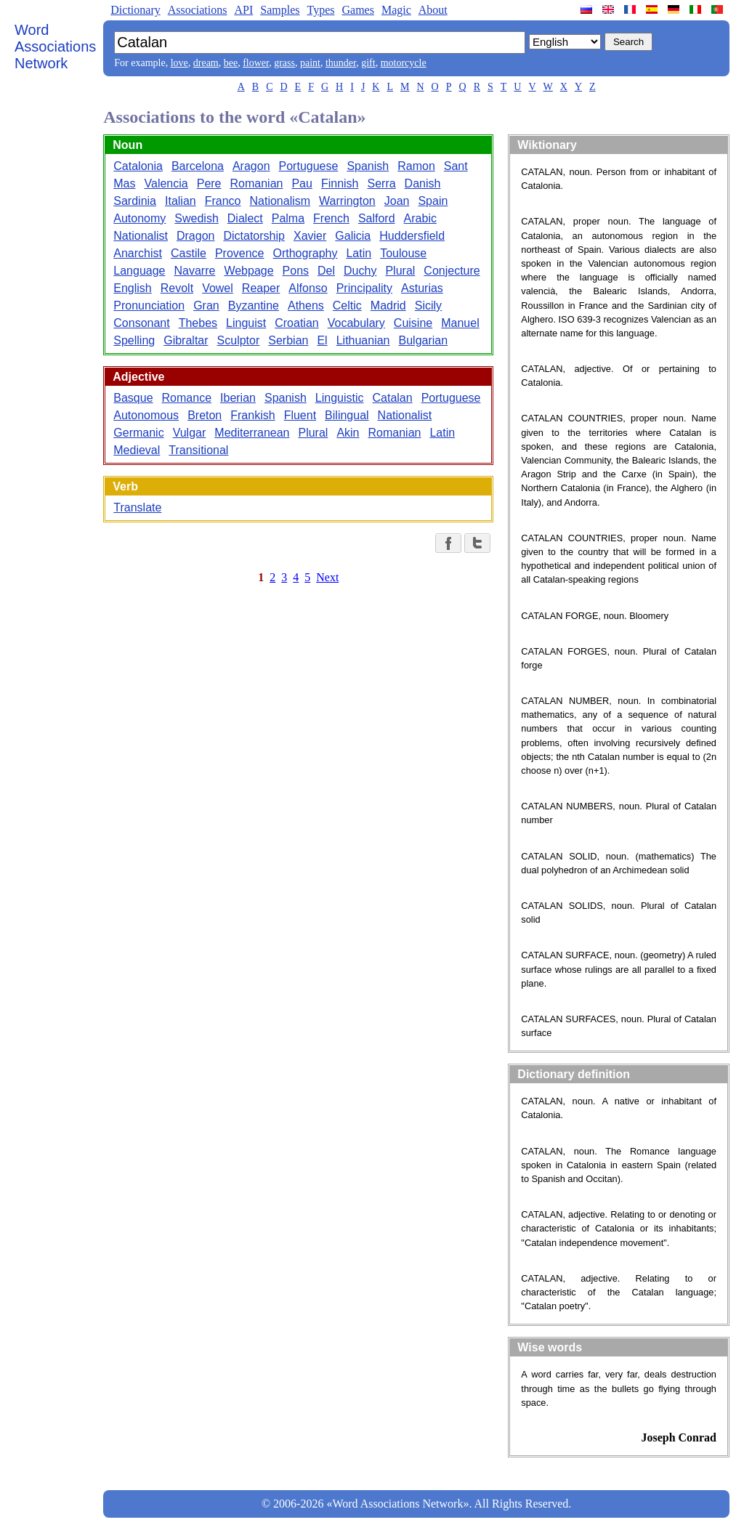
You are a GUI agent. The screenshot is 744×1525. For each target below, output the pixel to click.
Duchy (360, 270)
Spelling (134, 340)
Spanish (368, 166)
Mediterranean (251, 432)
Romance (186, 398)
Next (327, 577)
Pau (301, 183)
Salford (376, 218)
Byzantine (253, 305)
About (433, 10)
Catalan (392, 398)
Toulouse (403, 253)
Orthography (304, 253)
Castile (188, 253)
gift (368, 62)
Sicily (428, 305)
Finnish (340, 183)
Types (320, 10)
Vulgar (189, 432)
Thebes (198, 323)
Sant (456, 166)
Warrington (347, 201)
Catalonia (138, 166)
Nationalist (140, 236)
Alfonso (307, 288)
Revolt (177, 288)
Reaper (261, 288)
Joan (397, 201)
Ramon (416, 166)
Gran (206, 305)
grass (284, 62)
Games (357, 10)
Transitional (198, 450)
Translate (137, 507)
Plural (400, 270)
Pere (209, 183)
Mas (124, 183)
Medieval (136, 450)
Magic (396, 10)
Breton (204, 415)
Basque (133, 398)
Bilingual (346, 415)
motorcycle (403, 62)
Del (326, 270)
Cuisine (413, 323)
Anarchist (137, 253)
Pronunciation (149, 305)
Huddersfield (412, 236)
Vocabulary (356, 323)
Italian (180, 201)
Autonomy (139, 218)
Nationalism (279, 201)
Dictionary (135, 10)
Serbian (288, 340)
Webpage (248, 270)
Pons (296, 270)
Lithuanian (363, 340)
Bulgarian (423, 340)
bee (231, 62)
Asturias (422, 288)
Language (139, 270)
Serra (381, 183)
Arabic (420, 218)
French (331, 218)
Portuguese (309, 166)
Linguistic (339, 398)
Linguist (246, 323)
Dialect (245, 218)
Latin (358, 253)
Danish (423, 183)
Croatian (296, 323)
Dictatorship (253, 236)
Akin (347, 432)
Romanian (256, 183)
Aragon (251, 166)
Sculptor (238, 340)
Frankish (252, 415)
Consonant (141, 323)
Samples (279, 10)
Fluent (300, 415)
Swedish (196, 218)
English (132, 288)
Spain (433, 201)
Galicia (353, 236)
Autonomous (146, 415)
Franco (223, 201)
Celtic (347, 305)
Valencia (166, 183)
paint (310, 62)
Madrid (388, 305)
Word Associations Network (55, 46)
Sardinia (134, 201)
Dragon (195, 236)
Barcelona (197, 166)
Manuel (460, 323)
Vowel (217, 288)
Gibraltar (185, 340)
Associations (197, 10)
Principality (364, 288)
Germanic (138, 432)
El (322, 340)
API (243, 10)
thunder (341, 62)
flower (256, 62)
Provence (239, 253)
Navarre (194, 270)
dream (206, 62)
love (179, 62)
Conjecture (452, 270)
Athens (306, 305)
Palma (288, 218)
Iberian (238, 398)
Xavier (310, 236)
